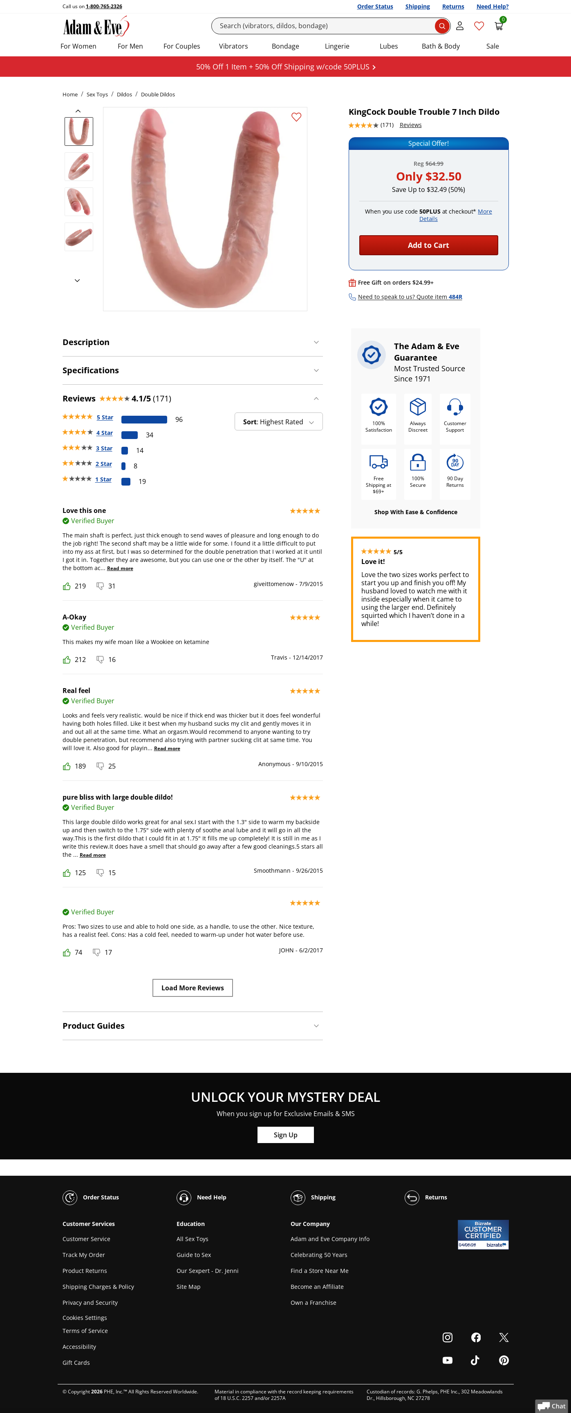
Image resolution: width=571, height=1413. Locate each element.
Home (70, 94)
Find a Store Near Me (320, 1271)
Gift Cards (76, 1362)
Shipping (417, 6)
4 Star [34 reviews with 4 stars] (104, 433)
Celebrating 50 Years (319, 1255)
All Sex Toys (192, 1239)
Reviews (411, 125)
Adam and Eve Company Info (330, 1239)
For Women (78, 46)
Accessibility (79, 1347)
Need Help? (493, 6)
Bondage (285, 46)
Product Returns (85, 1271)
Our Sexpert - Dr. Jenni (208, 1271)
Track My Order (84, 1255)
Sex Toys (97, 94)
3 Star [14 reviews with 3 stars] (104, 448)
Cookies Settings (85, 1318)
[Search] (331, 26)
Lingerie (337, 46)
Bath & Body (441, 46)
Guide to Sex (194, 1255)
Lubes (389, 46)
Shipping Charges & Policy (98, 1286)
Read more (120, 568)
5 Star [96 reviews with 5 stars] (105, 417)
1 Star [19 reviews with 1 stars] (103, 479)
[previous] (80, 111)
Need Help (201, 1197)
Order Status (375, 6)
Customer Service (86, 1239)
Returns (453, 6)
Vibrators (233, 46)
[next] (75, 281)
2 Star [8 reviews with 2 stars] (104, 464)
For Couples (181, 46)
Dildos (124, 94)
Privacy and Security (90, 1302)
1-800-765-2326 (104, 6)
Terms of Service (85, 1331)
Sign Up (286, 1134)
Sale (492, 46)
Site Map (189, 1286)
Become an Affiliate (317, 1286)
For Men (130, 46)
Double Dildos (158, 94)
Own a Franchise (313, 1302)
